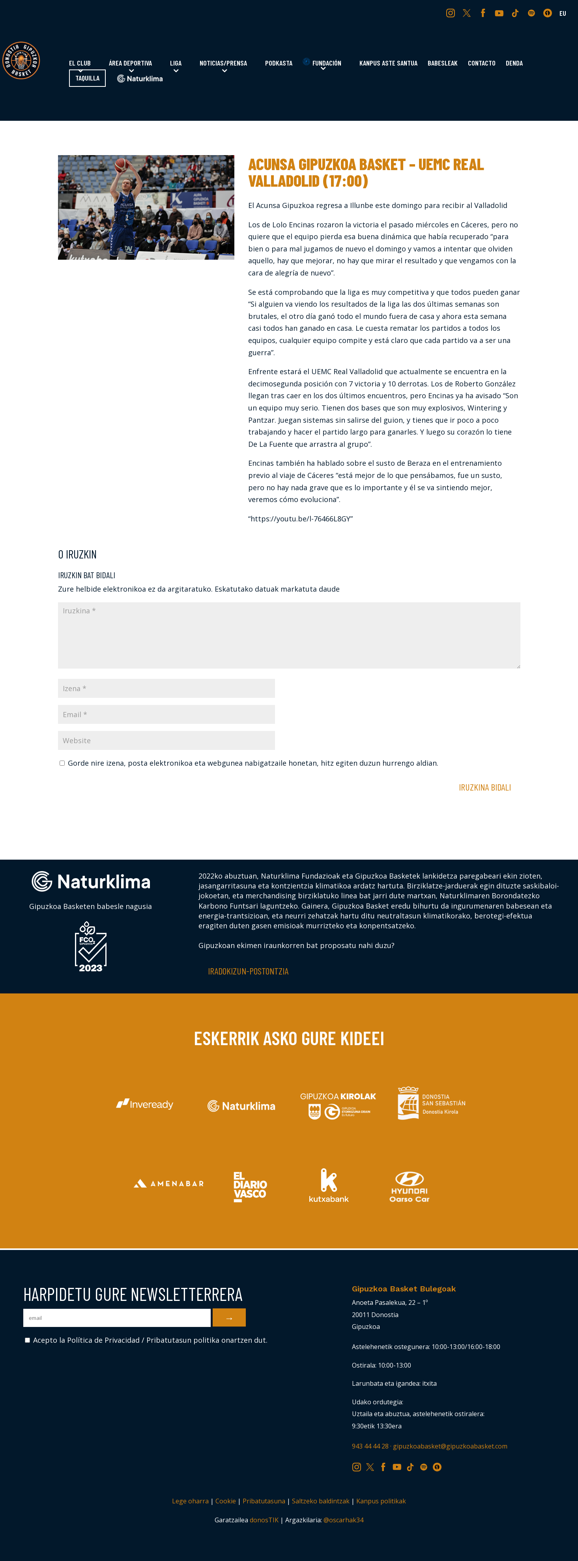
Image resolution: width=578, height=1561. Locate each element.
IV (549, 13)
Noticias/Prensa (223, 63)
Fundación (322, 62)
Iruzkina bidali (485, 787)
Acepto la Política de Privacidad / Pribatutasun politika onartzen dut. (146, 1340)
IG (452, 13)
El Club (80, 63)
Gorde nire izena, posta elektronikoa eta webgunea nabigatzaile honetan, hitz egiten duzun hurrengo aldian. (253, 763)
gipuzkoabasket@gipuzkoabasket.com (450, 1446)
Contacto (482, 63)
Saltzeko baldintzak (321, 1501)
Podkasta (278, 63)
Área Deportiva (130, 63)
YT (500, 13)
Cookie (225, 1501)
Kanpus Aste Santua (388, 63)
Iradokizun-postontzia (248, 970)
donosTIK (264, 1520)
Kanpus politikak (381, 1501)
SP (532, 13)
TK (516, 13)
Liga (175, 63)
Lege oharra (190, 1501)
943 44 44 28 (370, 1446)
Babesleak (443, 63)
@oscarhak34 (343, 1520)
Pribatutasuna (264, 1501)
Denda (514, 63)
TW (467, 13)
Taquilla (87, 78)
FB (484, 13)
